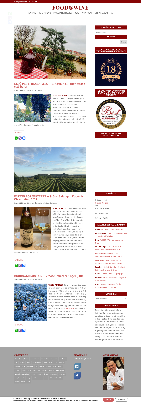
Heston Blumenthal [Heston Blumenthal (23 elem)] (51, 366)
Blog (77, 13)
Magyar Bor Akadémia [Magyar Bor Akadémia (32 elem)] (48, 370)
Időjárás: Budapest (101, 203)
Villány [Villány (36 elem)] (61, 378)
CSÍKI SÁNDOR (45, 13)
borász (40, 90)
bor (36, 90)
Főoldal (32, 13)
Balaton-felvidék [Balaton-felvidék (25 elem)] (35, 359)
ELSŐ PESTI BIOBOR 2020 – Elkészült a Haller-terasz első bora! (49, 85)
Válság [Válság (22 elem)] (17, 382)
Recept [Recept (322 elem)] (28, 378)
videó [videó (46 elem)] (55, 378)
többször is (70, 309)
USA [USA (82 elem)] (51, 378)
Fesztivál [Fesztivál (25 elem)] (17, 366)
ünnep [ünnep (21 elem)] (28, 382)
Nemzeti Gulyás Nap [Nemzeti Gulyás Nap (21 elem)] (42, 374)
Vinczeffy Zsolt (100, 254)
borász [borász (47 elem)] (55, 359)
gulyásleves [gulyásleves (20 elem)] (30, 366)
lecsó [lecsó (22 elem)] (29, 370)
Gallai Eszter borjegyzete (50, 203)
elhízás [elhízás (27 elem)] (28, 362)
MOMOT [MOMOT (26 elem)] (33, 374)
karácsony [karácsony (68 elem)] (17, 370)
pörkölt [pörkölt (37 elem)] (23, 378)
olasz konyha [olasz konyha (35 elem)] (53, 374)
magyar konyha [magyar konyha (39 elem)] (60, 370)
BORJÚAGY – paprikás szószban (112, 229)
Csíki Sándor (22, 90)
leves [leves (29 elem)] (34, 370)
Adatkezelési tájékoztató (82, 359)
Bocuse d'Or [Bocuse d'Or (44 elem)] (44, 359)
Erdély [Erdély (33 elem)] (45, 362)
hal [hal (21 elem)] (36, 366)
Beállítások (122, 400)
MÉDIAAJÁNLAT (101, 13)
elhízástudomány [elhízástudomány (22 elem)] (37, 362)
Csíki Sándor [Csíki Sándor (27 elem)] (63, 359)
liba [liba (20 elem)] (39, 370)
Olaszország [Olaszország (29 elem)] (62, 374)
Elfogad (107, 400)
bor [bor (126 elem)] (51, 359)
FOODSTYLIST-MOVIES (62, 13)
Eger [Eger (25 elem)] (16, 362)
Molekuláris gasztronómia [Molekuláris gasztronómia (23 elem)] (22, 374)
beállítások (75, 401)
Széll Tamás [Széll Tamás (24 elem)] (36, 378)
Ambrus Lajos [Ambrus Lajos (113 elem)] (18, 359)
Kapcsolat (87, 13)
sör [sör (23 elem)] (42, 378)
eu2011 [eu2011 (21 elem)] (51, 362)
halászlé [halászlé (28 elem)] (41, 366)
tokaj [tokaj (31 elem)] (46, 378)
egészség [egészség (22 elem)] (22, 362)
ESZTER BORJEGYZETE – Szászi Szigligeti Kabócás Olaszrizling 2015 (49, 198)
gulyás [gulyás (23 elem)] (23, 366)
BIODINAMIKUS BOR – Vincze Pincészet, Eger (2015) (49, 276)
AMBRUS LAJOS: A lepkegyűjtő (112, 274)
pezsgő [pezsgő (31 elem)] (17, 378)
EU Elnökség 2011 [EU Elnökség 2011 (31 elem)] (60, 362)
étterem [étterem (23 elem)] (23, 382)
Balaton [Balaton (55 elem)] (26, 359)
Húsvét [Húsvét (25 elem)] (60, 366)
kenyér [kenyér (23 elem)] (24, 370)
